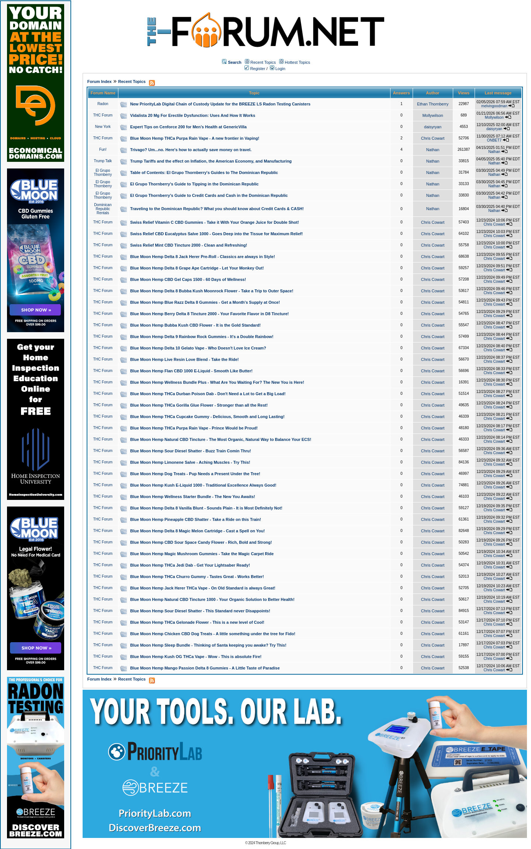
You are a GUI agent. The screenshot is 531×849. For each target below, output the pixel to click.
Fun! (103, 149)
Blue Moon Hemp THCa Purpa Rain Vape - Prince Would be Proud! (194, 428)
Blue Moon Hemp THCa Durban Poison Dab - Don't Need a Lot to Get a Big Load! (207, 394)
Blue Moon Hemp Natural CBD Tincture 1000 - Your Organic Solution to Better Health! (212, 599)
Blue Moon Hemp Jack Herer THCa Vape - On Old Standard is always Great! (202, 588)
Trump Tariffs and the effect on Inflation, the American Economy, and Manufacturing (211, 161)
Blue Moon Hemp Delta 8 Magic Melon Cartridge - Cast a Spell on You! (197, 531)
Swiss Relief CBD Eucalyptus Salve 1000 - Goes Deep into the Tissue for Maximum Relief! (216, 234)
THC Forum (102, 115)
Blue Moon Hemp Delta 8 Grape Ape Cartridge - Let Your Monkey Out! (197, 268)
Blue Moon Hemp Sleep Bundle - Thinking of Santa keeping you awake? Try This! (208, 645)
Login (277, 68)
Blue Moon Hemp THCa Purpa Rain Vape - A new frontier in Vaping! (194, 138)
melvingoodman (494, 106)
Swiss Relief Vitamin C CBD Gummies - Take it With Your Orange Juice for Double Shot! (214, 222)
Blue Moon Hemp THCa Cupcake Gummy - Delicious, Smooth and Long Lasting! (207, 416)
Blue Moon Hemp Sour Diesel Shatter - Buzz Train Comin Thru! (190, 451)
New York (103, 127)
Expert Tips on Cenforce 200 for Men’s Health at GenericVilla (188, 127)
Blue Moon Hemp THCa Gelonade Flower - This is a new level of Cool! (197, 622)
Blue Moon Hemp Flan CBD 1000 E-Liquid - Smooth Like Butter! (191, 371)
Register (254, 68)
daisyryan (432, 127)
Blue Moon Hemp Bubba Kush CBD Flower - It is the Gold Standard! (195, 325)
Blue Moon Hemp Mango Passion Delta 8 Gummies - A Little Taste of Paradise (205, 668)
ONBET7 (494, 140)
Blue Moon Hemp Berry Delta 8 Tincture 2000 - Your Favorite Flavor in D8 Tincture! (209, 314)
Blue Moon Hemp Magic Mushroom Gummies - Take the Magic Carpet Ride (202, 553)
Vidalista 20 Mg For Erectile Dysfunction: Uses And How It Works (192, 115)
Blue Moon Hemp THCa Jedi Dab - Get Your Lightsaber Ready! (190, 565)
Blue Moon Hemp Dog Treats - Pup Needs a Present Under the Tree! (195, 474)
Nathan (432, 149)
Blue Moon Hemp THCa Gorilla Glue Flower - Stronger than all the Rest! (199, 405)
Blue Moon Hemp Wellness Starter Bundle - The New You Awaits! (192, 496)
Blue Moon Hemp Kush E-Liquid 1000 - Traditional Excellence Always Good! (203, 485)
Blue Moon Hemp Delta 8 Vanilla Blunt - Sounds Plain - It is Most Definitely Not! (206, 508)
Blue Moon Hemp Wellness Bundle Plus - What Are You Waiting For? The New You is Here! (217, 382)
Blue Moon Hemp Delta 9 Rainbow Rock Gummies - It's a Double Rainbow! (201, 336)
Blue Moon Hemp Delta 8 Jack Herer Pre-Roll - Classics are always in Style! (202, 256)
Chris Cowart (433, 138)
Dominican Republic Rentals (102, 209)
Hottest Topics (297, 62)
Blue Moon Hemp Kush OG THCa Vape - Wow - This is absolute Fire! (195, 656)
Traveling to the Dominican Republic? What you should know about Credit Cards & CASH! (217, 208)
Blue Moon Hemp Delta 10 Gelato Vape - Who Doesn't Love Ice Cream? (198, 348)
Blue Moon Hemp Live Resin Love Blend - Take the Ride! (184, 359)
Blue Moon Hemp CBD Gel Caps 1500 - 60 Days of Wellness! (188, 279)
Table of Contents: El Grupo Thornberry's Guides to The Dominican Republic (204, 172)
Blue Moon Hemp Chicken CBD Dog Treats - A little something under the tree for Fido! (212, 633)
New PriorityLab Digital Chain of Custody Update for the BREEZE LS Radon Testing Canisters (220, 104)
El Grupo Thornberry (103, 172)
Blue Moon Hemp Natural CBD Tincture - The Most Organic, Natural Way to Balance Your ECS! (220, 439)
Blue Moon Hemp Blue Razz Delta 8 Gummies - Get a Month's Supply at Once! (205, 302)
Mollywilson (432, 115)
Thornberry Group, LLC (271, 843)
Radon (102, 104)
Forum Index (99, 81)
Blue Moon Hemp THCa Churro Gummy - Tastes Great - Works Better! (197, 576)
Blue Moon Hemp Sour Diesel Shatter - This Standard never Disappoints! (200, 611)
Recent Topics (263, 62)
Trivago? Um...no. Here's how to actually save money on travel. (190, 149)
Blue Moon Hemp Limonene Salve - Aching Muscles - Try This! (190, 462)
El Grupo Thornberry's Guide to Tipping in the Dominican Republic (194, 184)
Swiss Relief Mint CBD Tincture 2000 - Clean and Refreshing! (188, 245)
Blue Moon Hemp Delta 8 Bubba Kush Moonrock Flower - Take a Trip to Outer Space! (211, 291)
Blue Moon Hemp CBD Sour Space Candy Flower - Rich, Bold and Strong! (201, 542)
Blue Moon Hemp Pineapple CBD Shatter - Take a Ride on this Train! (195, 519)
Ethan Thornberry (432, 104)
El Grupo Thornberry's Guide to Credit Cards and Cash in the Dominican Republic (209, 195)
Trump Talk (103, 161)
